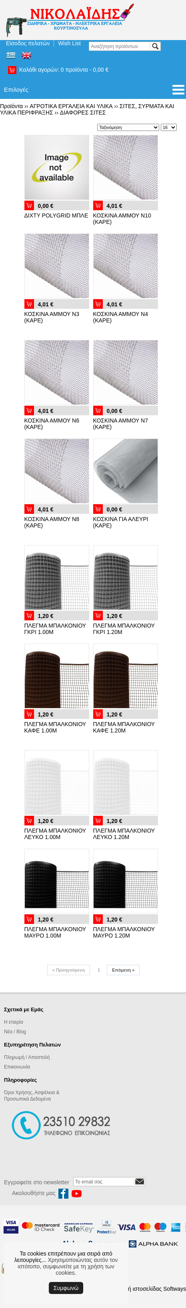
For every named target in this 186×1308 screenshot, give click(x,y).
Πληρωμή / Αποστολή (27, 1057)
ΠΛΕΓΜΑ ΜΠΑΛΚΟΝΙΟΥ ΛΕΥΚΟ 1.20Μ (124, 833)
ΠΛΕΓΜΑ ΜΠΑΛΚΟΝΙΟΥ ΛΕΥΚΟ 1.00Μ (55, 833)
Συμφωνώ (66, 1288)
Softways (174, 1289)
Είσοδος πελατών (28, 43)
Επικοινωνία (17, 1067)
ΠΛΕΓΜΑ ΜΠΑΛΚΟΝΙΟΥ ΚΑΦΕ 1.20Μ (124, 727)
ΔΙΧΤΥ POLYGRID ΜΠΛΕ (56, 215)
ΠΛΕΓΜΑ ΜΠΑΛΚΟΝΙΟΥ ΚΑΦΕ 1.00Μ (55, 727)
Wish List (69, 43)
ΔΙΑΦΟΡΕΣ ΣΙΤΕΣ (83, 112)
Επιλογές (16, 89)
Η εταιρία (13, 1022)
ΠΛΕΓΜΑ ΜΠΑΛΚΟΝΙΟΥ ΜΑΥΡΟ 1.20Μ (124, 932)
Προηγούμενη (68, 970)
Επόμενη (123, 970)
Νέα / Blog (15, 1031)
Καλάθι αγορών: (63, 69)
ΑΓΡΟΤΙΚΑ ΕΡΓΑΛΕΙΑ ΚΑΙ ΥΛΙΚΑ (71, 106)
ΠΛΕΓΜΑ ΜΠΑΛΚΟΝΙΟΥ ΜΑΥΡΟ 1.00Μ (55, 932)
